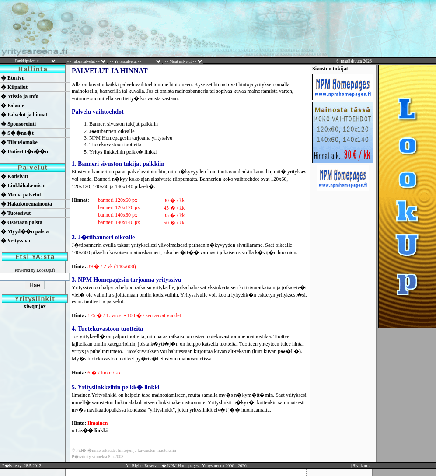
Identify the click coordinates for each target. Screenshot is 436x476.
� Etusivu (12, 78)
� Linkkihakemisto (23, 185)
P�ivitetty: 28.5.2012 (21, 465)
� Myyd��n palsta (25, 231)
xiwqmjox (35, 306)
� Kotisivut (14, 176)
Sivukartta (361, 465)
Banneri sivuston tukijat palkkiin (123, 124)
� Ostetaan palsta (21, 222)
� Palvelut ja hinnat (24, 115)
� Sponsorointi (18, 124)
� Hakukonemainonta (26, 204)
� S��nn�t (17, 133)
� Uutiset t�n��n (24, 151)
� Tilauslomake (19, 142)
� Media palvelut (21, 195)
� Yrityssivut (16, 241)
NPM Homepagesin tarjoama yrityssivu (130, 138)
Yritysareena (213, 465)
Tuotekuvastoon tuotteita (115, 144)
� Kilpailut (14, 87)
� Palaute (12, 105)
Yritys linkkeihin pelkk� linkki (123, 152)
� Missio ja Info (19, 96)
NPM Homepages (182, 465)
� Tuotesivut (16, 213)
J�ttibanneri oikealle (112, 131)
